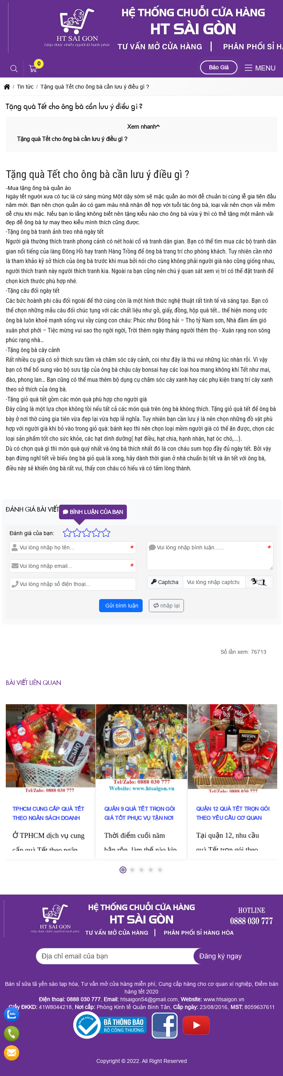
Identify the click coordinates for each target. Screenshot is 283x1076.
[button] (14, 69)
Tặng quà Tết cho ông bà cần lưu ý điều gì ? (72, 139)
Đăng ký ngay (220, 956)
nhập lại (166, 606)
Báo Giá (219, 67)
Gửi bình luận (121, 606)
